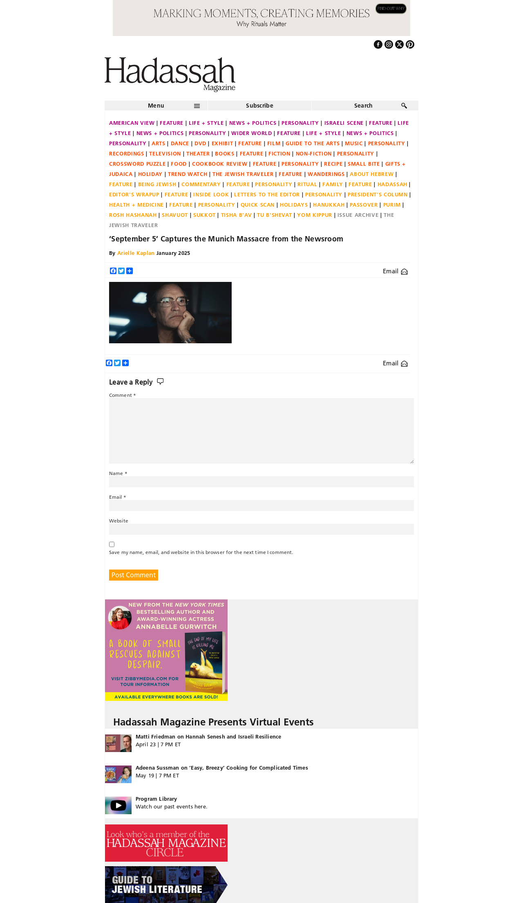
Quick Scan (258, 204)
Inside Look (211, 194)
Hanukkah (328, 204)
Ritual (307, 184)
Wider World (251, 133)
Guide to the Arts (313, 143)
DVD (200, 143)
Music (353, 143)
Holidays (294, 204)
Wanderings (326, 174)
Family (332, 184)
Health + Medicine (136, 204)
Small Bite (364, 163)
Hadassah (392, 184)
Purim (392, 204)
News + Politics (253, 122)
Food (179, 163)
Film (274, 143)
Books (224, 153)
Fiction (279, 153)
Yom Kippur (314, 215)
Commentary (201, 184)
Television (165, 153)
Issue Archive (357, 215)
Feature (171, 122)
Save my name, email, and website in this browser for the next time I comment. (201, 552)
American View (131, 122)
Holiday (150, 174)
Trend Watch (187, 174)
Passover (364, 204)
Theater (198, 153)
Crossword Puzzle (137, 163)
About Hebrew (371, 174)
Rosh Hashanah (132, 215)
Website (118, 521)
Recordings (126, 153)
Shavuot (175, 215)
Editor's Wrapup (134, 194)
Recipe (333, 163)
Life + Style (206, 122)
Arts (158, 143)
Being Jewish (157, 184)
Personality (300, 122)
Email (395, 271)
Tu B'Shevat (274, 215)
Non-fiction (314, 153)
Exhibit (222, 143)
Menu (156, 105)
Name (118, 473)
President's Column (378, 194)
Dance (180, 143)
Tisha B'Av (236, 215)
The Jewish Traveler (242, 174)
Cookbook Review (220, 163)
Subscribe (259, 105)
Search (363, 105)
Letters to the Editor (267, 194)
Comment (122, 395)
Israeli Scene (344, 122)
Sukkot (204, 215)
